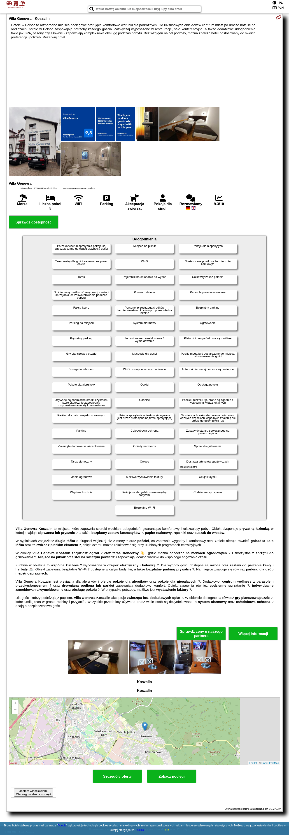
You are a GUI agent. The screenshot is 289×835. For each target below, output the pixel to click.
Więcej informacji (253, 634)
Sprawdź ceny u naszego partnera (201, 634)
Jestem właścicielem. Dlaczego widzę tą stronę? (33, 792)
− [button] (15, 710)
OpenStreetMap (270, 763)
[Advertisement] (144, 73)
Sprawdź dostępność (34, 222)
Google (62, 825)
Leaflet (253, 763)
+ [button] (15, 703)
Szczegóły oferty (117, 776)
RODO (140, 830)
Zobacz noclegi (171, 776)
